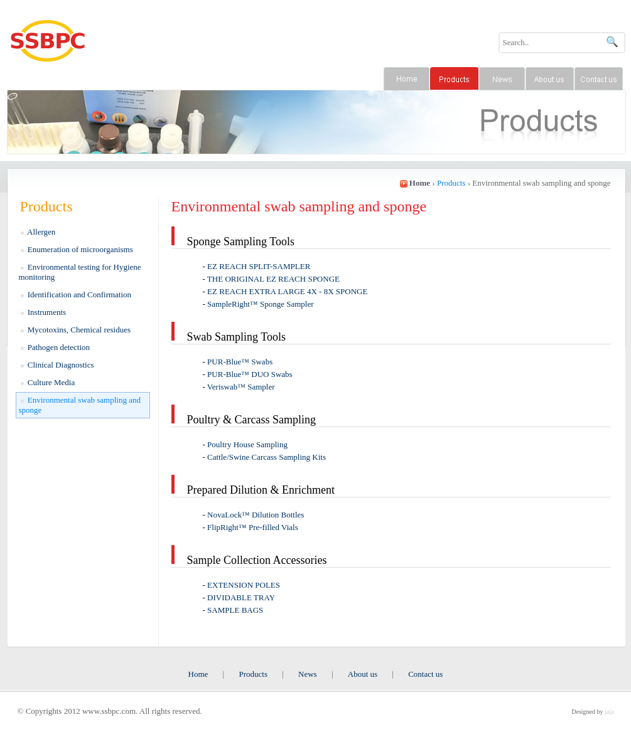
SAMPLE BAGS (235, 610)
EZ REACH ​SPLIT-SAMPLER (258, 266)
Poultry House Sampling (247, 444)
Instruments (44, 312)
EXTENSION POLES (243, 585)
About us (362, 674)
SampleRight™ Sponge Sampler (260, 304)
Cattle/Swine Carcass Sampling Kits (266, 457)
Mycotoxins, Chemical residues (76, 329)
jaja (609, 711)
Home (198, 674)
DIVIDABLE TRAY (241, 597)
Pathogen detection (55, 347)
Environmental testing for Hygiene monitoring (80, 272)
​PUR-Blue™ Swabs (239, 361)
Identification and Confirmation (76, 294)
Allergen (38, 231)
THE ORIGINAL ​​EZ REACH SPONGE (273, 279)
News (307, 674)
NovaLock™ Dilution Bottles (255, 514)
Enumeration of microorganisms (77, 249)
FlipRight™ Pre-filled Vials (252, 527)
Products (253, 674)
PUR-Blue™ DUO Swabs (250, 374)
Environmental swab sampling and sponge (80, 405)
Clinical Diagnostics (57, 364)
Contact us (425, 674)
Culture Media (48, 382)
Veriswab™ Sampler (241, 386)
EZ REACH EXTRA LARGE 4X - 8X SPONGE (287, 291)
